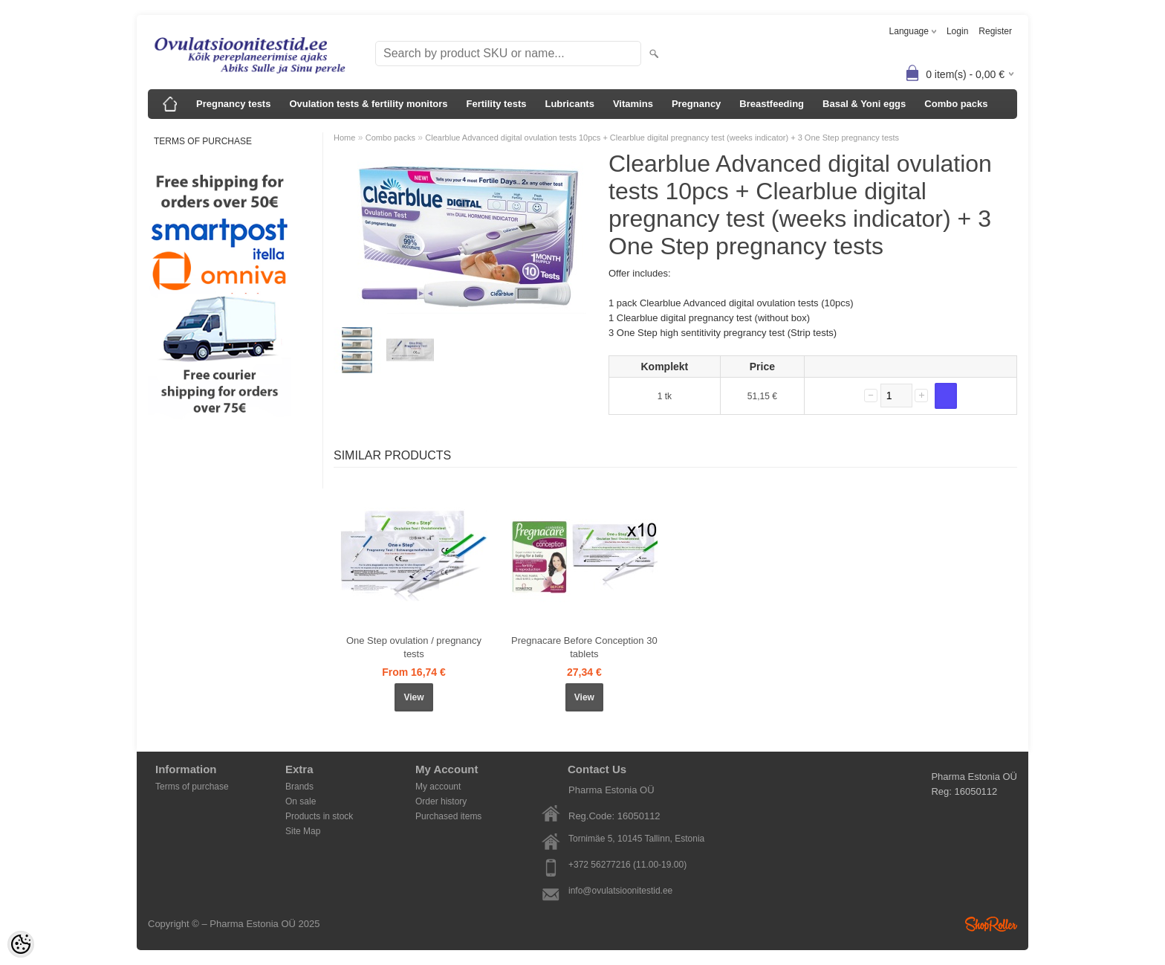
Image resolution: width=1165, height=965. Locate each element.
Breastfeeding (771, 103)
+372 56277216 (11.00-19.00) (627, 864)
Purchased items (448, 816)
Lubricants (569, 103)
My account (438, 786)
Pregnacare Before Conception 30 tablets (584, 647)
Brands (299, 786)
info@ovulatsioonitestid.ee (620, 890)
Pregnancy (696, 103)
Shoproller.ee (991, 924)
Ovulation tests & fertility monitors (368, 103)
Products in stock (319, 816)
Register (995, 31)
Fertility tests (497, 103)
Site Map (302, 831)
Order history (441, 801)
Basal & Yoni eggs (864, 103)
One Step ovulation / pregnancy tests (413, 647)
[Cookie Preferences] (20, 944)
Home (344, 137)
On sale (300, 801)
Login (957, 31)
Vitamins (633, 103)
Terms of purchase (203, 141)
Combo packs (955, 103)
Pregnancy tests (233, 103)
